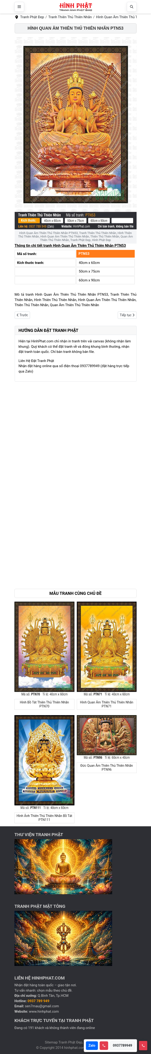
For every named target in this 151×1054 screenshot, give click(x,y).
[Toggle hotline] (143, 1045)
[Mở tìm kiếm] (132, 7)
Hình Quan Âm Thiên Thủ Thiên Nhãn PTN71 (106, 704)
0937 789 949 (39, 1001)
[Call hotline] (105, 1045)
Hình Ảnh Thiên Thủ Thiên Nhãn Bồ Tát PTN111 (44, 818)
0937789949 (124, 1045)
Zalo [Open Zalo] (93, 1045)
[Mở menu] (19, 7)
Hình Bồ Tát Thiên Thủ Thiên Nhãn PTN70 (44, 704)
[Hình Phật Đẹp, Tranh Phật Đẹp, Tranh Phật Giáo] (75, 7)
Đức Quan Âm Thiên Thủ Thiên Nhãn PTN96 (106, 767)
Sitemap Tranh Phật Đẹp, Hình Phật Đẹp (75, 1042)
